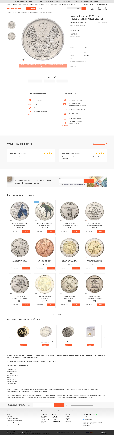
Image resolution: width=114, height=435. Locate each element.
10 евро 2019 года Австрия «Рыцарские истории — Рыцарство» (44, 260)
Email (60, 178)
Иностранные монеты (35, 81)
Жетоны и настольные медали (14, 420)
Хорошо (103, 432)
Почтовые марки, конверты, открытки (16, 422)
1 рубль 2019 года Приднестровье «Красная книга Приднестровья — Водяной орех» (19, 297)
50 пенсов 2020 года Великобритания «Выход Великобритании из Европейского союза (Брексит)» (94, 224)
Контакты (73, 4)
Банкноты (9, 416)
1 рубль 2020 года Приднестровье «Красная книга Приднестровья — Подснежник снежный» (19, 260)
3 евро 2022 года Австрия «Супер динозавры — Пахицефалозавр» (44, 224)
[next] (105, 336)
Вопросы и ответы (67, 419)
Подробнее (30, 114)
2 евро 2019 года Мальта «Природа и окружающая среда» (94, 260)
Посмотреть (23, 345)
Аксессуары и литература (13, 424)
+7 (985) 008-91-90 (90, 4)
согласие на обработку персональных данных (74, 184)
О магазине (9, 4)
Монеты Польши (62, 81)
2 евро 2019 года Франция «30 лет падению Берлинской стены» (69, 260)
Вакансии (67, 416)
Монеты (9, 414)
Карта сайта (68, 421)
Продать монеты (66, 4)
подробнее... (67, 1)
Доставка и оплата (17, 4)
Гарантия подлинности (51, 4)
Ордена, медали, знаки (12, 418)
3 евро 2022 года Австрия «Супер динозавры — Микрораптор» (19, 224)
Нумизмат (14, 8)
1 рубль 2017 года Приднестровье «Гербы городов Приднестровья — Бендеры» (94, 297)
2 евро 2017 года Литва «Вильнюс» (44, 297)
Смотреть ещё (57, 314)
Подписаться (89, 181)
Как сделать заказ (35, 4)
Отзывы (60, 4)
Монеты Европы (49, 81)
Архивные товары (11, 425)
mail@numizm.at (102, 4)
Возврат (43, 4)
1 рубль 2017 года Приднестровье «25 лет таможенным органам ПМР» (69, 297)
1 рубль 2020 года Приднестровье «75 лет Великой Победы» (69, 224)
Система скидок (27, 4)
